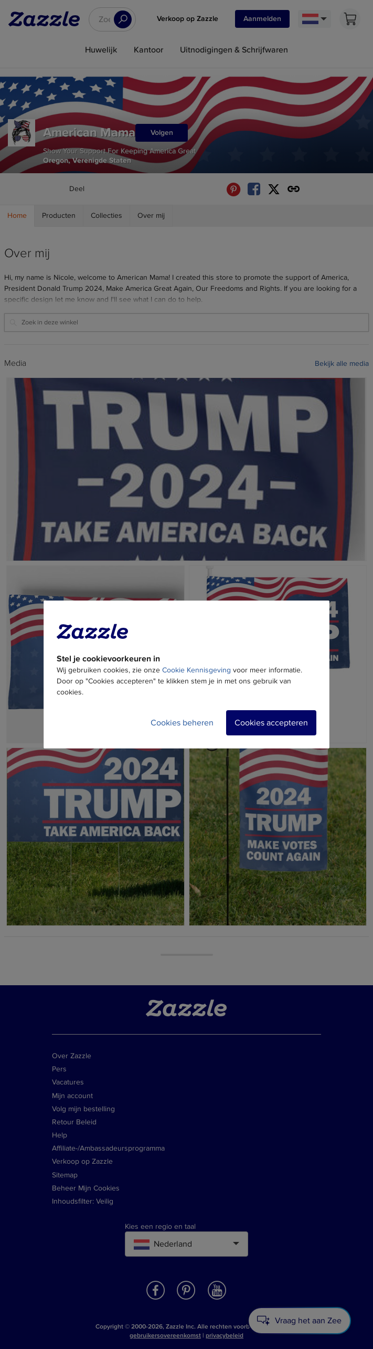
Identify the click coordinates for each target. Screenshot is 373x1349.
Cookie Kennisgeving (196, 670)
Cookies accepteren (271, 723)
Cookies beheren (182, 723)
